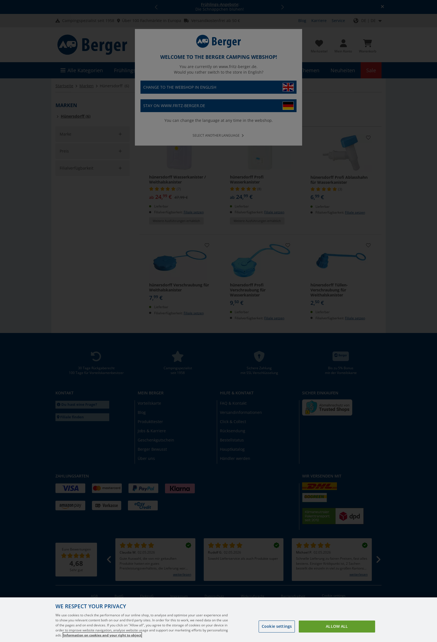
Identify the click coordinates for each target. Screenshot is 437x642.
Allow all (337, 634)
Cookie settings (277, 634)
